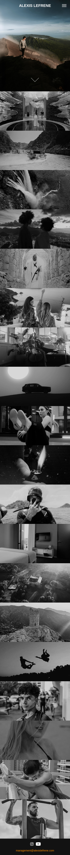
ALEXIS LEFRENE (35, 6)
